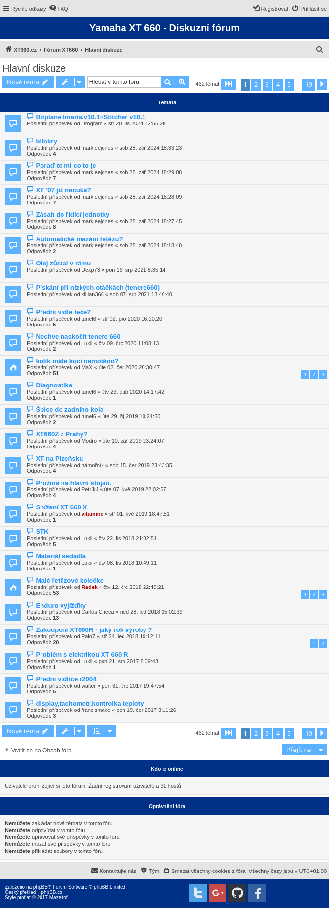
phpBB (40, 887)
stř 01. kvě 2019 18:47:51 (139, 514)
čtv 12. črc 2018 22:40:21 (133, 587)
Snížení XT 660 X (61, 507)
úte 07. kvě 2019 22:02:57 (135, 489)
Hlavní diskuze (34, 68)
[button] (228, 84)
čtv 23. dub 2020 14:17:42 (133, 392)
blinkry (46, 141)
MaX (87, 367)
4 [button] (278, 84)
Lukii (87, 343)
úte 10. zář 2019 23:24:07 (133, 441)
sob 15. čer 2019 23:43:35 (141, 465)
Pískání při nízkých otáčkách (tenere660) (98, 287)
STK (42, 531)
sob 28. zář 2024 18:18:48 (151, 245)
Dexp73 (91, 270)
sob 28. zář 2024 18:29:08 (151, 172)
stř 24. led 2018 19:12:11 (131, 636)
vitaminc (92, 514)
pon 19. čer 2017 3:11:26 (146, 710)
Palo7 (88, 636)
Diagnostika (54, 385)
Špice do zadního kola (69, 409)
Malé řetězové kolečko (69, 580)
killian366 (93, 294)
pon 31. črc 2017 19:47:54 (133, 686)
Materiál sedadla (61, 556)
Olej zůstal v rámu (63, 263)
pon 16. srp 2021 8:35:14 (135, 270)
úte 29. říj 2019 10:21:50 (131, 416)
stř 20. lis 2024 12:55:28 (136, 123)
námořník (93, 465)
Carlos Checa (98, 612)
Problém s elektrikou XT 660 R (82, 654)
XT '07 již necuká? (63, 190)
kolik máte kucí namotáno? (77, 361)
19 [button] (308, 84)
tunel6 (89, 319)
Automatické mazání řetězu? (79, 239)
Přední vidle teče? (63, 312)
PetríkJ (90, 489)
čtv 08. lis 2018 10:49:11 (128, 563)
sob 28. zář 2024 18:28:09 (151, 197)
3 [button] (267, 84)
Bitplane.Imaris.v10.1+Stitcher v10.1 (90, 117)
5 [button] (289, 84)
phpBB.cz (51, 892)
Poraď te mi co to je (66, 165)
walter (89, 686)
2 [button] (256, 84)
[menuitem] (58, 9)
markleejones (97, 148)
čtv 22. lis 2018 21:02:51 (128, 538)
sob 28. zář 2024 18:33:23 (151, 148)
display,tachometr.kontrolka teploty (90, 703)
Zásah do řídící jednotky (72, 214)
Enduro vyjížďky (61, 605)
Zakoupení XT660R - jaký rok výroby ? (94, 629)
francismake (96, 710)
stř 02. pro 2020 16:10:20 (132, 319)
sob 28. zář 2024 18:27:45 (151, 221)
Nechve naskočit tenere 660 (78, 336)
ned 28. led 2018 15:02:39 (151, 612)
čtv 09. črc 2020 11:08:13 (129, 343)
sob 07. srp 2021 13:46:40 (141, 294)
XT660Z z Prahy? (61, 434)
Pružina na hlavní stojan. (73, 483)
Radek (90, 587)
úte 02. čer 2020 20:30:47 (129, 367)
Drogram (92, 123)
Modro (89, 441)
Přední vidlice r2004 (66, 679)
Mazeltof (58, 897)
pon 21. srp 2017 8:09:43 (128, 661)
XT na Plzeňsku (59, 458)
